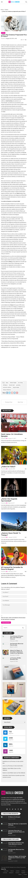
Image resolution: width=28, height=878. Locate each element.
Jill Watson (5, 385)
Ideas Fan (3, 869)
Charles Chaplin (6, 45)
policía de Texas (21, 99)
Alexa (10, 251)
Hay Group (6, 315)
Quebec (17, 871)
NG (16, 38)
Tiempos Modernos (5, 60)
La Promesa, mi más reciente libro (15, 658)
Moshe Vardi (20, 180)
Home (2, 9)
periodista (18, 385)
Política (23, 871)
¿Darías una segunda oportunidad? (9, 500)
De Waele (3, 217)
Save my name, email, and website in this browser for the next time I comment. (13, 618)
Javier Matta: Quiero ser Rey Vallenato (16, 772)
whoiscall (5, 775)
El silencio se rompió (14, 817)
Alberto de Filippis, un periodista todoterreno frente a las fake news (16, 652)
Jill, (14, 126)
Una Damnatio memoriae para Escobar (16, 644)
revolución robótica (12, 80)
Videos (20, 874)
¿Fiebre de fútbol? (8, 467)
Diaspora (11, 872)
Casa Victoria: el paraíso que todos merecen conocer (16, 638)
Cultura (6, 9)
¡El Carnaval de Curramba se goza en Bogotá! (12, 568)
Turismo (17, 872)
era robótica (21, 209)
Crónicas (5, 872)
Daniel (4, 772)
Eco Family (9, 250)
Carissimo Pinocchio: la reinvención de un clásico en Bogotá (16, 832)
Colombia (6, 871)
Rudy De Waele (19, 211)
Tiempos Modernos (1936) (13, 50)
